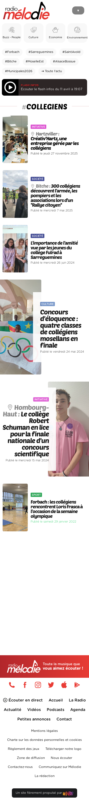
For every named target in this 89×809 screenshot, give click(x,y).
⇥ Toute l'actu (51, 71)
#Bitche (11, 61)
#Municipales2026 (18, 71)
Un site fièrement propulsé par (44, 793)
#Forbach (12, 52)
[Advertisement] (44, 583)
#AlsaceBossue (64, 61)
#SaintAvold (71, 52)
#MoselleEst (35, 61)
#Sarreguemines (40, 52)
